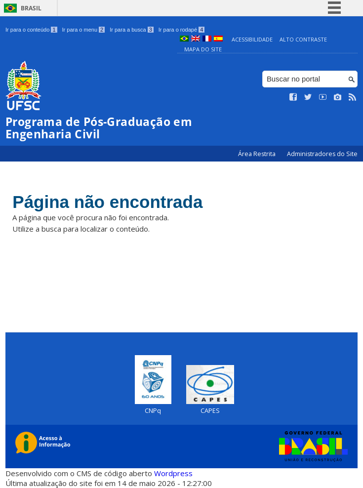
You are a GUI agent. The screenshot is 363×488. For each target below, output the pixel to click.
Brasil (31, 8)
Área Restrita (257, 154)
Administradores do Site (322, 154)
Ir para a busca (132, 30)
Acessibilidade (252, 39)
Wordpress (173, 473)
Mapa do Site (203, 49)
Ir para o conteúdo (31, 30)
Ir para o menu (83, 30)
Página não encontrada (107, 201)
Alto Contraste (303, 39)
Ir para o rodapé (181, 30)
